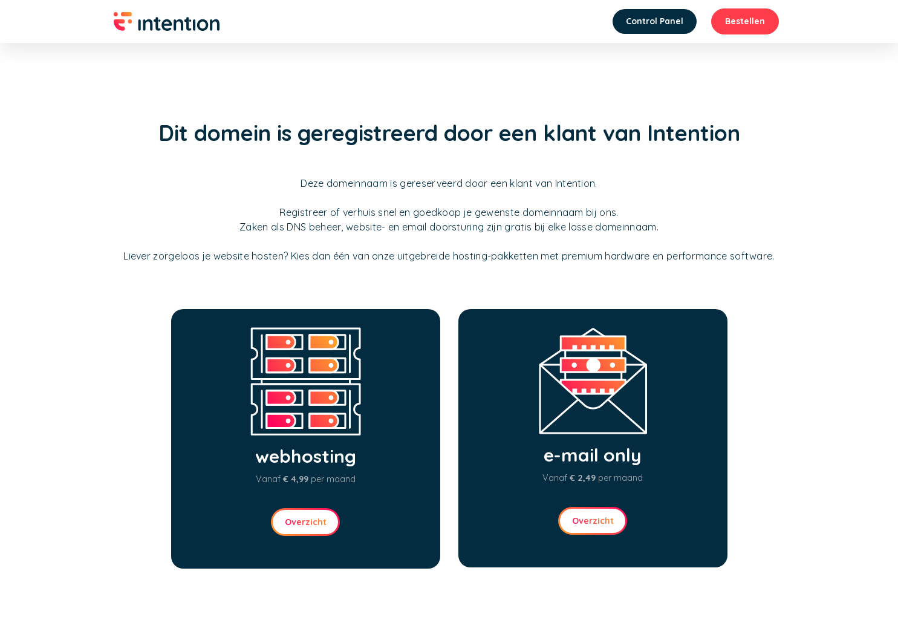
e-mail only (593, 454)
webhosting (305, 456)
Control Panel (654, 21)
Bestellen (745, 21)
